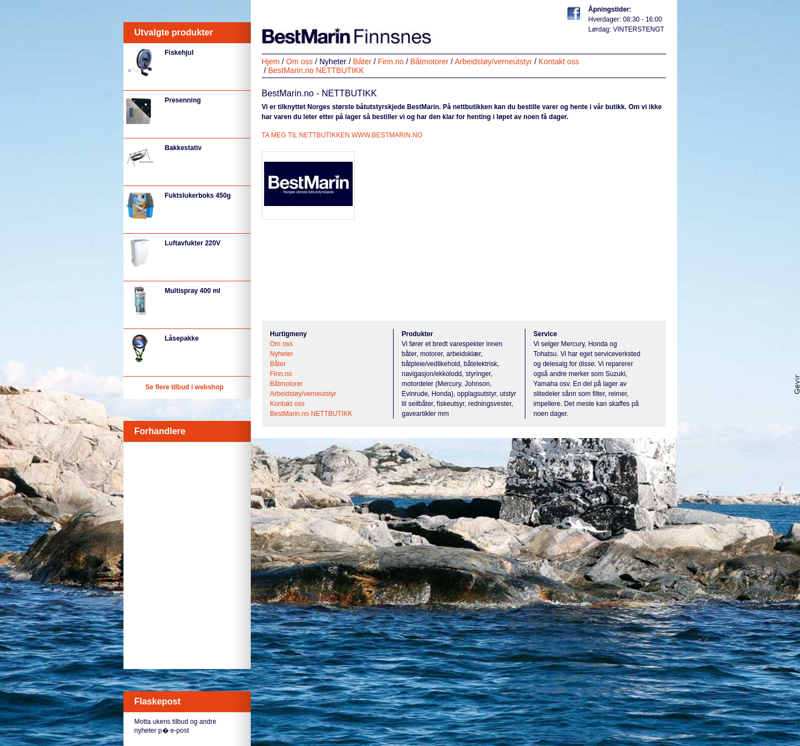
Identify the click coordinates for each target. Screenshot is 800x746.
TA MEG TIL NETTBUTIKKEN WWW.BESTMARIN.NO (342, 135)
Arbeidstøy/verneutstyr (493, 61)
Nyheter (333, 61)
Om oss (299, 61)
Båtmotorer (429, 61)
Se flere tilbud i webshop (185, 387)
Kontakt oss (559, 61)
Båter (362, 61)
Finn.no (391, 61)
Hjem (271, 61)
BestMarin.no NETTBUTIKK (316, 70)
